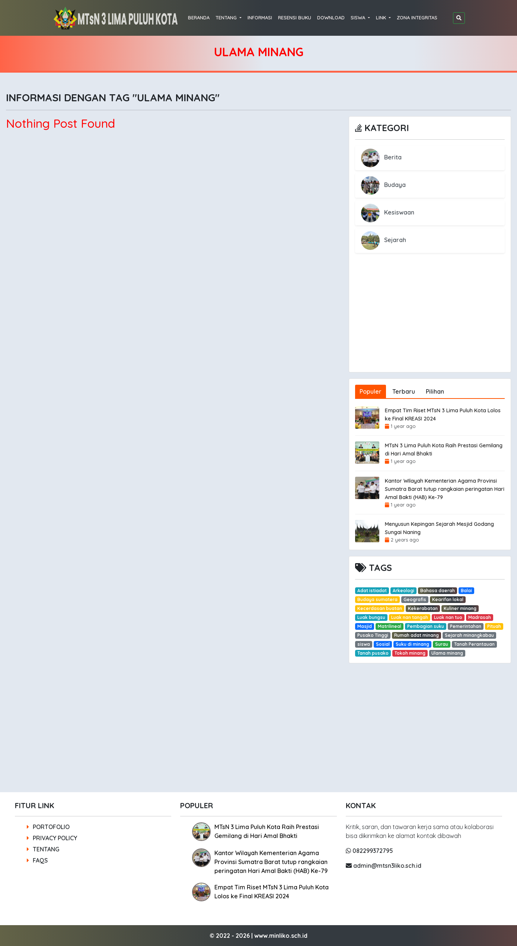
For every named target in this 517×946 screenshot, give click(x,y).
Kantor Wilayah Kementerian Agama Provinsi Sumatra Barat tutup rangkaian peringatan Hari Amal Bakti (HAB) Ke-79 (444, 489)
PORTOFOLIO (48, 827)
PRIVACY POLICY (52, 838)
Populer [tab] (371, 391)
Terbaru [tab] (403, 391)
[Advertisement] (430, 320)
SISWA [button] (359, 17)
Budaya (383, 184)
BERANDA (199, 17)
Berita (381, 157)
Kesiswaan (387, 212)
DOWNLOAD (331, 17)
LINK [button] (381, 17)
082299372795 (369, 850)
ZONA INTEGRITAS (417, 17)
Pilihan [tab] (435, 391)
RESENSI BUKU (294, 17)
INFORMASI (260, 17)
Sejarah (383, 240)
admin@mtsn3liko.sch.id (383, 865)
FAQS (37, 860)
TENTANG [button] (227, 17)
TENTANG (43, 849)
